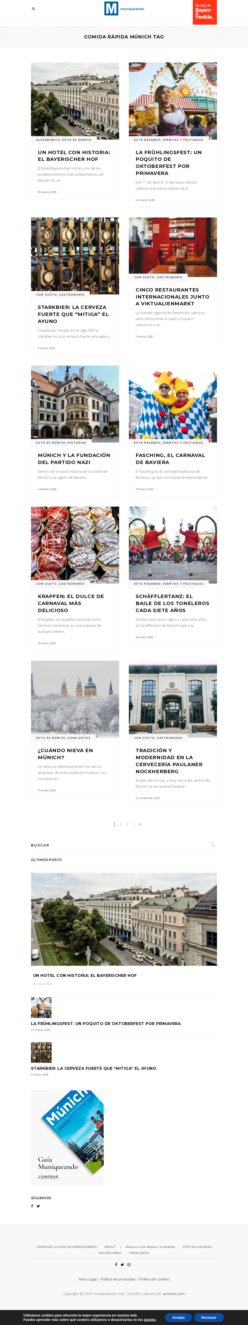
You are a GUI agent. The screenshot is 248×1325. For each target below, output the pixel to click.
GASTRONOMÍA (72, 294)
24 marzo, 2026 (145, 200)
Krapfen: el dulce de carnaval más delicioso (71, 603)
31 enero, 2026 (144, 489)
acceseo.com (174, 1293)
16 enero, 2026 (144, 637)
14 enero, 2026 (47, 790)
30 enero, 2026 (47, 643)
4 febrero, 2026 (47, 489)
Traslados (139, 1253)
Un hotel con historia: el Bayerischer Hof (85, 975)
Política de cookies (154, 1279)
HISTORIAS (77, 442)
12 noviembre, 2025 (148, 798)
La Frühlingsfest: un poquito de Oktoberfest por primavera (106, 1023)
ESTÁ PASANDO (147, 140)
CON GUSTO (46, 294)
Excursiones (110, 1253)
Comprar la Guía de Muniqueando (66, 1247)
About (110, 1247)
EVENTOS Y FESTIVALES (183, 140)
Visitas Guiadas (197, 1247)
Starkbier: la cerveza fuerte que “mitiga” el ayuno (73, 314)
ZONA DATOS (79, 738)
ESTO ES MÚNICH (77, 140)
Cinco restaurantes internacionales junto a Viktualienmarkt (172, 297)
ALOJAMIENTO (48, 140)
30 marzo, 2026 (47, 192)
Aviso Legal (88, 1279)
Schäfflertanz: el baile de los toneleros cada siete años (172, 603)
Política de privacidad (118, 1279)
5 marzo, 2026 (46, 348)
